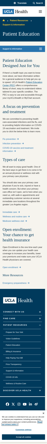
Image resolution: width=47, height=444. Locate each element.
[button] (20, 3)
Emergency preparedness (16, 283)
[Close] (43, 413)
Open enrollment (12, 267)
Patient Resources (19, 20)
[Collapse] (40, 325)
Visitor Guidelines (13, 339)
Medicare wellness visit (15, 221)
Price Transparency (14, 364)
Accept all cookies (23, 437)
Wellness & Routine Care (16, 383)
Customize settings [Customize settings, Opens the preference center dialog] (23, 430)
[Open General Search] (38, 3)
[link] (7, 404)
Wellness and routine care (16, 216)
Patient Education (13, 345)
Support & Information (14, 25)
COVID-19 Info (12, 377)
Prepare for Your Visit (14, 332)
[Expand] (40, 312)
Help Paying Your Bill (14, 358)
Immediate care (11, 212)
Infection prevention (13, 143)
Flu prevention (11, 139)
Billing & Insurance (13, 351)
